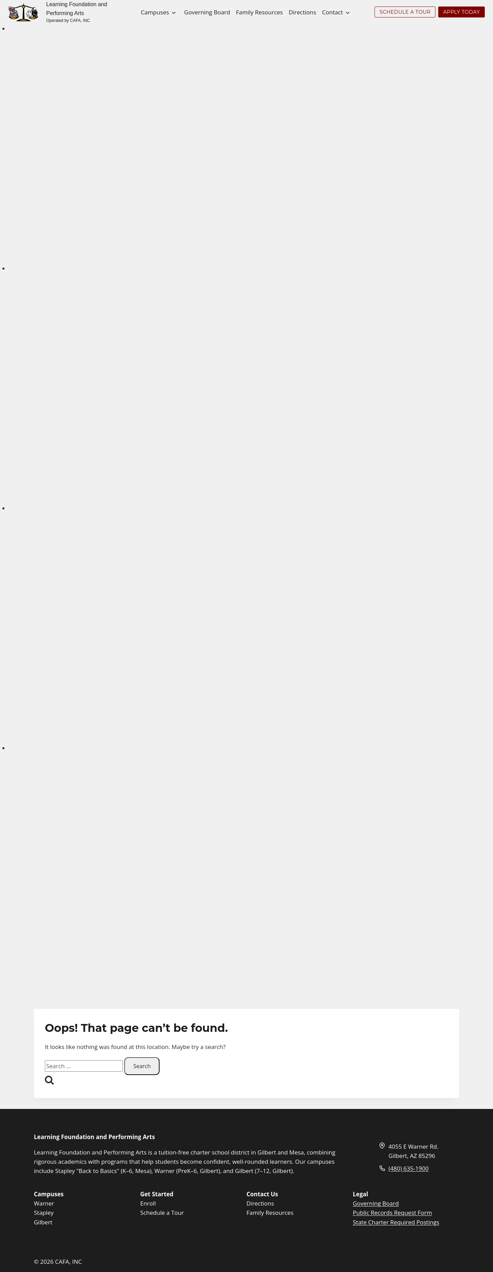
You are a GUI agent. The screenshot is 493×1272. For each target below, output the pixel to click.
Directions (302, 12)
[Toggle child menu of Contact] (347, 12)
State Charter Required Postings (396, 1222)
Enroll (148, 1203)
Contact (332, 12)
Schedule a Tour (162, 1213)
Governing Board (207, 12)
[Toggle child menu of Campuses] (173, 12)
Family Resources (259, 12)
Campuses (155, 12)
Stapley (44, 1213)
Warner (44, 1203)
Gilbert (43, 1222)
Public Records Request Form (392, 1213)
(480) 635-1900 (409, 1168)
